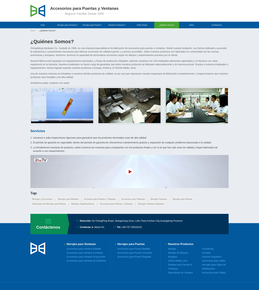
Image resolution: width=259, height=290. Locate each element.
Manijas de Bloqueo (178, 252)
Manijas (172, 248)
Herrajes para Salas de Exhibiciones (214, 266)
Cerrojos (206, 252)
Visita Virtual (142, 25)
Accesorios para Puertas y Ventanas (116, 204)
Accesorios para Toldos (214, 272)
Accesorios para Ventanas (133, 199)
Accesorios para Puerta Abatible (133, 248)
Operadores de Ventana (180, 272)
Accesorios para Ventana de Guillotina (86, 260)
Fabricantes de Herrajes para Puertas (49, 204)
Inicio (43, 25)
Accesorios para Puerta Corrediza (134, 252)
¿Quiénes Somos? (166, 25)
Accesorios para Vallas (213, 260)
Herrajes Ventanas (158, 199)
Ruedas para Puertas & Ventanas (180, 266)
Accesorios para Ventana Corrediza (85, 252)
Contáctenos (217, 25)
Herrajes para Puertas (182, 199)
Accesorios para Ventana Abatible (84, 248)
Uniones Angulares (212, 256)
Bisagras (172, 256)
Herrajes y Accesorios (42, 199)
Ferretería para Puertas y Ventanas (100, 199)
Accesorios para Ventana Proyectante (86, 256)
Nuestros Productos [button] (116, 25)
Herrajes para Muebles (68, 199)
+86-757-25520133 (132, 227)
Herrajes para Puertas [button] (92, 25)
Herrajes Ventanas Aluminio (151, 204)
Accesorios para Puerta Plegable (134, 256)
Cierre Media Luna (177, 260)
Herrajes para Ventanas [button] (67, 25)
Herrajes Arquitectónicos (82, 204)
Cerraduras (208, 248)
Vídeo (191, 25)
